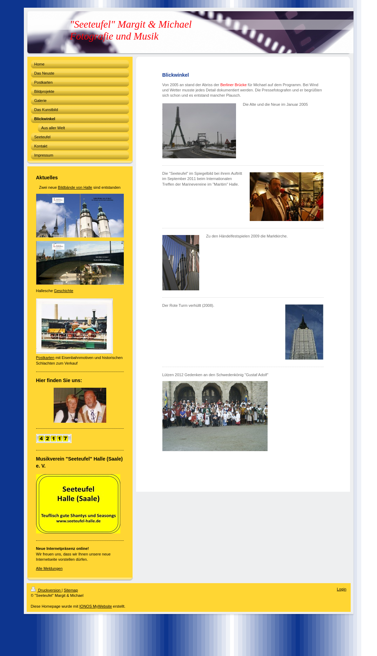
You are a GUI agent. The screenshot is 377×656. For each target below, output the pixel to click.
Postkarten (45, 357)
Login (341, 589)
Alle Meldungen (49, 568)
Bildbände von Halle (75, 187)
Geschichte (63, 291)
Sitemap (71, 590)
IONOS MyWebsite (95, 606)
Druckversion (46, 590)
